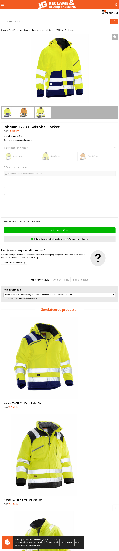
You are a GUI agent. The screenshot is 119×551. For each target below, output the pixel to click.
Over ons (65, 489)
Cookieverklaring (68, 532)
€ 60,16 (68, 447)
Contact (4, 528)
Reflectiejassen (38, 30)
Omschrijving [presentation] (61, 279)
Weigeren (78, 542)
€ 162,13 (11, 378)
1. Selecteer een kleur (16, 147)
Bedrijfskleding (15, 30)
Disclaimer (65, 539)
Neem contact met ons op (14, 262)
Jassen (27, 30)
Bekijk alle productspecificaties (18, 140)
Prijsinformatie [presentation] (39, 279)
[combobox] (56, 21)
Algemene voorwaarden (71, 528)
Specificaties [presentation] (81, 279)
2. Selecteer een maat (16, 167)
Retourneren (6, 532)
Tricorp (64, 492)
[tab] (39, 279)
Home (3, 30)
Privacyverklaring (68, 536)
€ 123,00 (11, 447)
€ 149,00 (69, 378)
